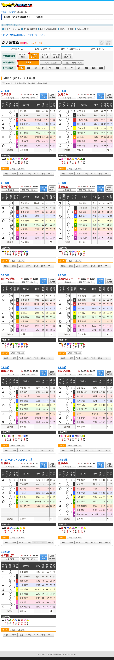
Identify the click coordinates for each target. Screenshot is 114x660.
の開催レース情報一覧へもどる (24, 35)
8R (79, 68)
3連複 (21, 174)
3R (43, 68)
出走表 (28, 62)
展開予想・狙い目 (29, 98)
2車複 (28, 174)
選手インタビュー (99, 49)
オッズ (4, 169)
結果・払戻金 (51, 63)
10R (94, 68)
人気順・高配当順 (17, 169)
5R (57, 68)
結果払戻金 (52, 96)
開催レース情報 (8, 12)
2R (36, 68)
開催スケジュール (12, 29)
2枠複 (43, 174)
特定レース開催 (67, 29)
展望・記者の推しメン (71, 49)
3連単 (6, 174)
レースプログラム (15, 49)
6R (65, 68)
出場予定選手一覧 (43, 49)
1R (28, 68)
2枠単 (36, 174)
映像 (43, 96)
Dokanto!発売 (83, 29)
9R (86, 68)
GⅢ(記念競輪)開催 (48, 29)
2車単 (14, 174)
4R (50, 68)
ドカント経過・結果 (73, 63)
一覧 (21, 68)
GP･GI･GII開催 (30, 29)
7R (72, 68)
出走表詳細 (10, 98)
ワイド (50, 174)
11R (101, 68)
